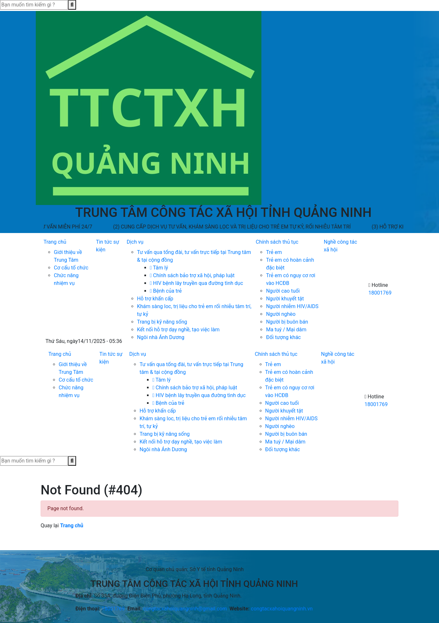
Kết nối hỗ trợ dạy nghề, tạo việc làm (178, 329)
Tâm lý (159, 268)
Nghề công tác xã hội (340, 246)
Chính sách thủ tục (277, 242)
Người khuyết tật (285, 299)
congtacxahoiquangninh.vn (282, 609)
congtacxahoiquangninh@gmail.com (185, 609)
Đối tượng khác (283, 337)
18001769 (380, 293)
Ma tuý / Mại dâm (286, 329)
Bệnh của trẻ (166, 291)
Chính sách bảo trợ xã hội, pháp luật (192, 275)
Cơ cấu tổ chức (71, 268)
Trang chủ (55, 242)
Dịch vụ (135, 242)
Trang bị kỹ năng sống (162, 322)
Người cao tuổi (283, 291)
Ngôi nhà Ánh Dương (160, 337)
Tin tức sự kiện (107, 246)
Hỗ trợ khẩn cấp (155, 299)
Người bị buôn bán (287, 322)
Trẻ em (274, 252)
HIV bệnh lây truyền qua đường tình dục (196, 283)
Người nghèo (281, 314)
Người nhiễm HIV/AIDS (292, 306)
